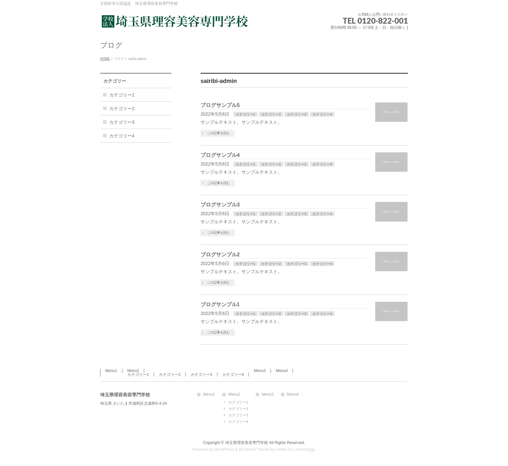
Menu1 (111, 370)
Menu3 (260, 370)
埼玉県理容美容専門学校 (246, 442)
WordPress (224, 449)
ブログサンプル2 (220, 254)
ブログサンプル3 (220, 204)
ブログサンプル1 (220, 304)
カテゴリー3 (296, 114)
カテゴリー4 (322, 114)
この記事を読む (218, 133)
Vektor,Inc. (285, 449)
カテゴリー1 (245, 114)
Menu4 (282, 370)
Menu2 (133, 370)
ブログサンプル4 (220, 155)
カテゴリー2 (271, 114)
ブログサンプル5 (220, 105)
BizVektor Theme (254, 449)
